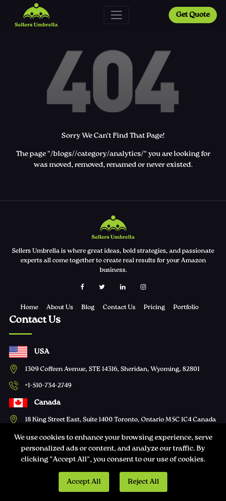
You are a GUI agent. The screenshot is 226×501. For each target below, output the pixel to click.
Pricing (154, 307)
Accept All (84, 482)
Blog (88, 307)
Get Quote (193, 15)
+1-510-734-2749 (48, 385)
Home (29, 307)
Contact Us (119, 307)
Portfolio (186, 307)
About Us (59, 307)
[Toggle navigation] (116, 15)
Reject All (143, 482)
